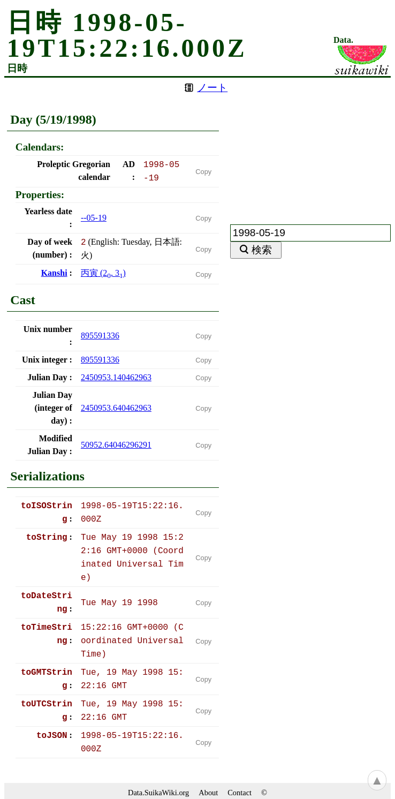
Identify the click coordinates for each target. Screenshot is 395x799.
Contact (239, 792)
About (208, 792)
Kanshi (54, 272)
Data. (343, 40)
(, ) (103, 272)
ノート (212, 87)
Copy (203, 172)
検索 (262, 249)
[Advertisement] (310, 145)
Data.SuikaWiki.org (158, 792)
